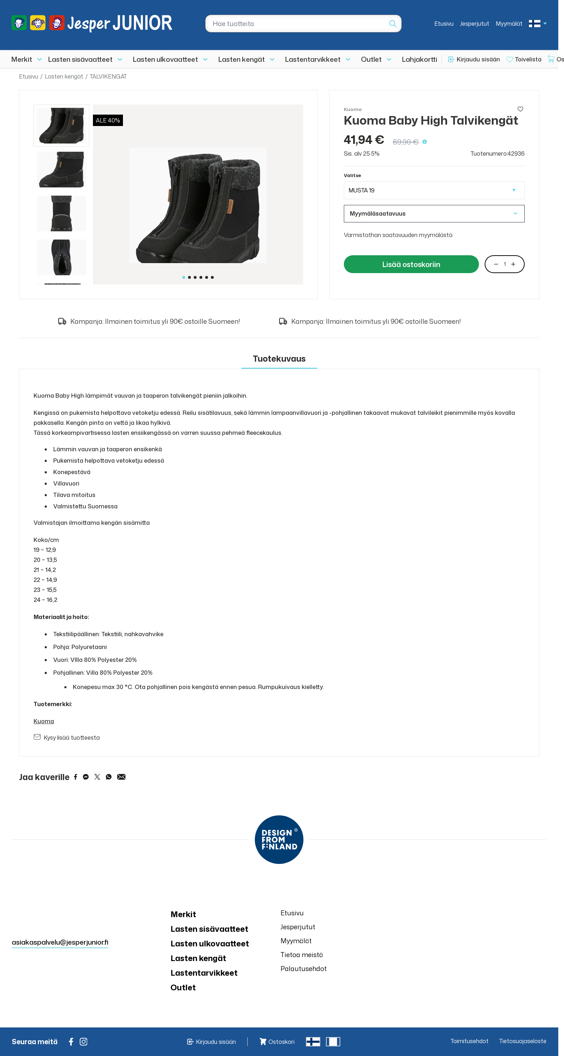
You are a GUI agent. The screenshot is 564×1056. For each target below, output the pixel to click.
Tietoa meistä (302, 954)
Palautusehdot (304, 968)
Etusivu (444, 23)
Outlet (371, 59)
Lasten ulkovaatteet (165, 59)
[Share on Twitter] (97, 777)
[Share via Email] (121, 777)
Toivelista (528, 59)
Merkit (21, 59)
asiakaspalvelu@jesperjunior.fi (60, 942)
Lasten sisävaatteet (80, 59)
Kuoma (44, 721)
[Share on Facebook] (75, 777)
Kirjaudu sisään (478, 59)
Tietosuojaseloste (522, 1041)
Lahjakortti (419, 59)
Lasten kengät (241, 59)
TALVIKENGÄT (108, 76)
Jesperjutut (474, 23)
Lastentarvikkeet (313, 59)
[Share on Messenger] (86, 777)
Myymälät (509, 23)
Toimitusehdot (470, 1041)
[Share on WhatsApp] (109, 777)
